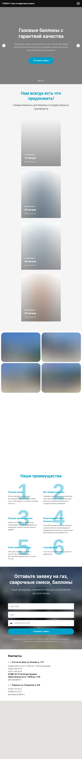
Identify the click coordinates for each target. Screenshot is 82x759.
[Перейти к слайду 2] (41, 80)
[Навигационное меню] (78, 3)
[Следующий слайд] (78, 45)
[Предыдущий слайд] (3, 45)
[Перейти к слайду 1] (38, 80)
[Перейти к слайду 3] (43, 80)
